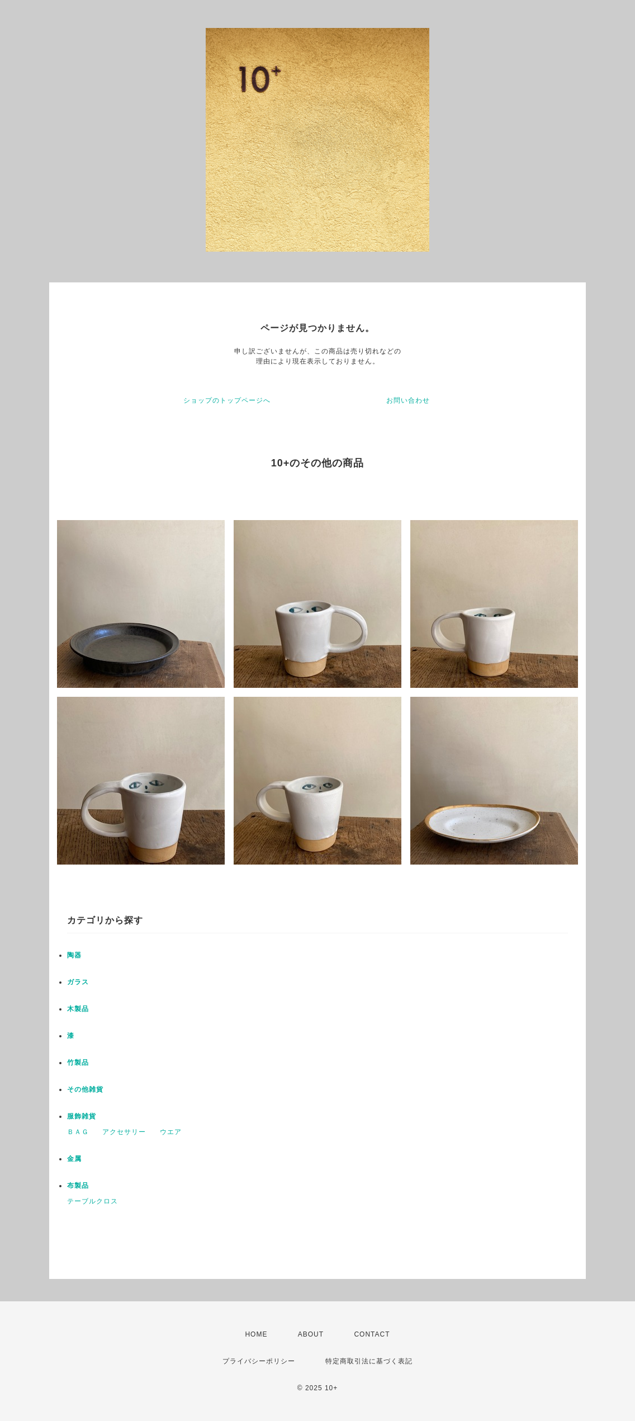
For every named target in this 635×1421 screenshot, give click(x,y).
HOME (256, 1334)
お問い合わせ (408, 400)
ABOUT (311, 1334)
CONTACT (372, 1334)
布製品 (78, 1185)
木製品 (78, 1009)
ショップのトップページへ (227, 400)
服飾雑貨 (81, 1116)
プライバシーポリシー (258, 1361)
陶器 (74, 955)
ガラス (78, 982)
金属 (74, 1159)
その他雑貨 (85, 1089)
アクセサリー (124, 1132)
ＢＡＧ (78, 1132)
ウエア (171, 1132)
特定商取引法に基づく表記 (369, 1361)
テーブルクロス (92, 1201)
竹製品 (78, 1062)
